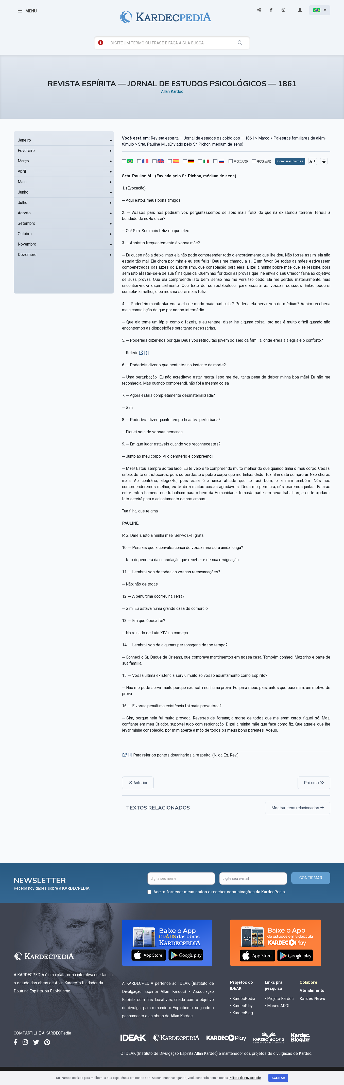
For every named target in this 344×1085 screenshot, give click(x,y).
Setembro (26, 223)
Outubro (25, 233)
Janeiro (24, 140)
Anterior (137, 782)
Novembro (27, 244)
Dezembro (27, 254)
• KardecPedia (242, 998)
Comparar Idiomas (290, 161)
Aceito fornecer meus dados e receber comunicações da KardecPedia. (219, 891)
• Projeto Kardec (279, 998)
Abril (22, 171)
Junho (23, 192)
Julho (22, 202)
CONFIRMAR (310, 877)
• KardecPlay (241, 1005)
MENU (27, 10)
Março (23, 161)
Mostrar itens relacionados (297, 807)
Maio (22, 181)
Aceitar (278, 1078)
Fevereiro (26, 150)
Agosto (24, 213)
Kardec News (312, 998)
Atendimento (312, 990)
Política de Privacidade (245, 1078)
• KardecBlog (241, 1012)
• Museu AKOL (277, 1005)
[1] (146, 352)
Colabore (308, 982)
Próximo (314, 782)
